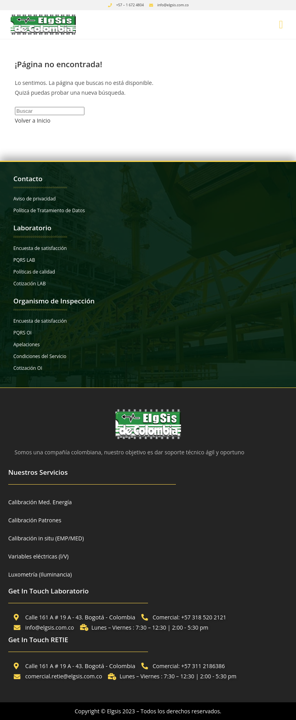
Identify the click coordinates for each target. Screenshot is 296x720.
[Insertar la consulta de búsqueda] (49, 111)
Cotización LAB (29, 283)
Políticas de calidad (34, 271)
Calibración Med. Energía (40, 502)
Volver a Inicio (33, 120)
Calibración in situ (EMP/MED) (46, 538)
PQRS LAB (24, 260)
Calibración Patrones (34, 520)
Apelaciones (26, 344)
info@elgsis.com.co (173, 4)
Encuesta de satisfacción (40, 248)
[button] (281, 25)
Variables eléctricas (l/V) (38, 556)
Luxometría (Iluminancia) (40, 574)
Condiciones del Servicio (39, 356)
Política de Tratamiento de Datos (49, 210)
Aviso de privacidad (34, 198)
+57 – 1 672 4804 (130, 4)
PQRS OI (22, 332)
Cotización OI (27, 368)
